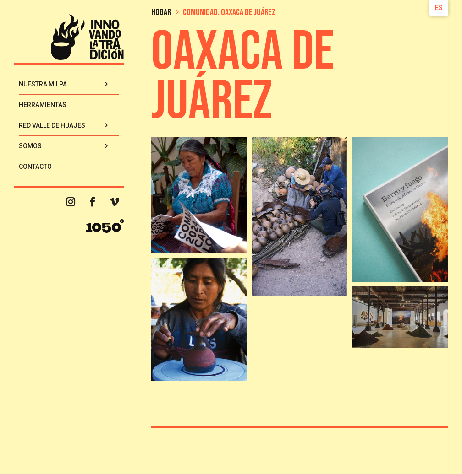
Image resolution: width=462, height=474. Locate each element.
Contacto (35, 166)
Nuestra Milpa (43, 84)
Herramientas (42, 104)
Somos (30, 146)
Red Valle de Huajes (52, 125)
